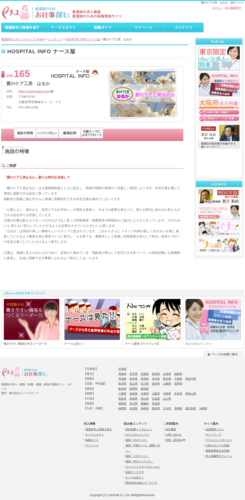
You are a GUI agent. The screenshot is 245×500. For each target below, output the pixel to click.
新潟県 (122, 383)
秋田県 (156, 373)
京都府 (145, 393)
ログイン (217, 7)
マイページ (92, 445)
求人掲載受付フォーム (218, 456)
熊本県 (156, 408)
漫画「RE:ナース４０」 (139, 461)
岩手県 (134, 373)
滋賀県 (134, 393)
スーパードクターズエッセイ (142, 466)
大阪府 (156, 393)
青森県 (122, 373)
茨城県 (122, 378)
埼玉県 (156, 378)
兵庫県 (167, 393)
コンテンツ (55, 39)
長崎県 (145, 408)
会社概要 (170, 429)
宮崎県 (178, 408)
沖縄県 (203, 408)
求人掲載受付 (233, 7)
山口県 (167, 398)
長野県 (178, 383)
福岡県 (122, 408)
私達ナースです (134, 472)
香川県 (134, 403)
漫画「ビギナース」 (137, 456)
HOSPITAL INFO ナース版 (82, 39)
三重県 (122, 393)
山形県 (167, 373)
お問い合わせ (173, 434)
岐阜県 (122, 388)
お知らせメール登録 (217, 445)
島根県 (134, 398)
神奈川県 (190, 378)
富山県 (134, 383)
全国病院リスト (214, 429)
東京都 (167, 378)
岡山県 (145, 398)
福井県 (156, 383)
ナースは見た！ (134, 477)
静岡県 (134, 388)
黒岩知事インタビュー (138, 429)
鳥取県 (122, 398)
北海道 (122, 368)
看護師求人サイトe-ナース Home (22, 39)
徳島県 (122, 403)
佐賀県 (134, 408)
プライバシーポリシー (218, 440)
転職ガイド (92, 440)
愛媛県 (145, 403)
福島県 (178, 373)
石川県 (145, 383)
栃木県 (134, 378)
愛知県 (145, 388)
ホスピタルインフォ (137, 434)
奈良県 (178, 393)
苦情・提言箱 (173, 440)
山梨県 (167, 383)
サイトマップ (213, 434)
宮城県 (145, 373)
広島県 (156, 398)
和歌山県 (190, 393)
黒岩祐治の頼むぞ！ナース (141, 482)
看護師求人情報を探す (98, 429)
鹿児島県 (190, 408)
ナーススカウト (94, 434)
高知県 (156, 403)
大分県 (167, 408)
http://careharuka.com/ (34, 91)
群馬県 (145, 378)
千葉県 (178, 378)
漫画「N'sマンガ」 (136, 440)
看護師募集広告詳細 (217, 450)
